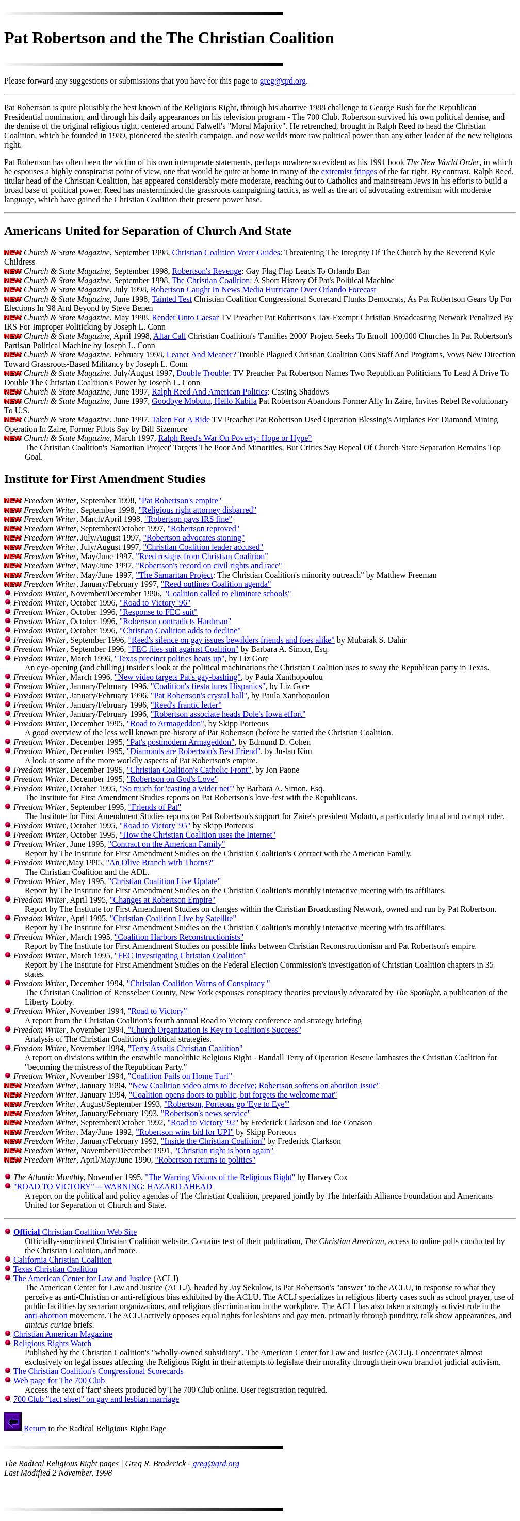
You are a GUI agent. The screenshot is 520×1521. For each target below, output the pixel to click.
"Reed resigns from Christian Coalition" (202, 556)
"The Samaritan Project (174, 574)
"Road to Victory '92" (202, 1122)
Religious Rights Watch (52, 1343)
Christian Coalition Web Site (75, 1232)
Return (25, 1428)
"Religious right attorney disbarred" (197, 509)
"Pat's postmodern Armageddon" (181, 742)
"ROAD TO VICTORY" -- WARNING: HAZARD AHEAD (112, 1186)
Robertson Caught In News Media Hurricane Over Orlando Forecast (263, 289)
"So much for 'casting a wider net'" (177, 788)
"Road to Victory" (156, 1011)
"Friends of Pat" (154, 807)
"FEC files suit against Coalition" (183, 649)
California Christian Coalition (62, 1259)
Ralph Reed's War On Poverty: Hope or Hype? (235, 438)
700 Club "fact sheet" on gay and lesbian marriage (96, 1399)
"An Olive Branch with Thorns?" (160, 862)
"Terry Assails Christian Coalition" (185, 1048)
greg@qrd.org (282, 80)
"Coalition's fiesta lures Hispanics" (208, 686)
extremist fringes (349, 171)
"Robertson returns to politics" (205, 1159)
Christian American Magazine (62, 1334)
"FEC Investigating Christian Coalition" (181, 955)
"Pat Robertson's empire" (179, 500)
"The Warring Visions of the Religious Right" (220, 1177)
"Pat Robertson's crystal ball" (199, 695)
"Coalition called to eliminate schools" (227, 593)
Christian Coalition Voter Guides (226, 252)
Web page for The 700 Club (59, 1380)
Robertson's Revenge (206, 271)
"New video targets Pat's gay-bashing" (178, 677)
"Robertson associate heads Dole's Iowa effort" (228, 714)
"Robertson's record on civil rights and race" (209, 565)
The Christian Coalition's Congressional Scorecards (98, 1371)
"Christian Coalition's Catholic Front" (189, 769)
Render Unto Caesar (185, 317)
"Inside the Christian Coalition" (213, 1141)
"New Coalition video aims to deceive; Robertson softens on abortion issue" (254, 1085)
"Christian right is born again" (224, 1150)
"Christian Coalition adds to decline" (180, 630)
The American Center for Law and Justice (82, 1278)
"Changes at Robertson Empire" (163, 899)
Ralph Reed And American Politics (209, 391)
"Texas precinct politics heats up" (170, 658)
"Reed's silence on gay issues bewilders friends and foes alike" (231, 639)
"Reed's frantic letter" (186, 704)
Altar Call (169, 336)
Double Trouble (202, 373)
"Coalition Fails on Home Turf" (179, 1076)
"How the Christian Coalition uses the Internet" (198, 834)
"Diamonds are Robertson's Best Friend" (194, 751)
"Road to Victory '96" (155, 602)
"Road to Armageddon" (165, 723)
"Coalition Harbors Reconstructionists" (179, 937)
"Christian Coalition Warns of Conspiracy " (198, 983)
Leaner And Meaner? (201, 354)
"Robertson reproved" (203, 528)
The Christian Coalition (211, 280)
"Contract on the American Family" (166, 844)
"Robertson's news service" (206, 1113)
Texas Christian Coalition (55, 1269)
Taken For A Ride (181, 419)
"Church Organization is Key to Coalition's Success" (214, 1029)
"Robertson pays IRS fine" (188, 519)
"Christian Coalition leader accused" (203, 547)
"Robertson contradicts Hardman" (176, 621)
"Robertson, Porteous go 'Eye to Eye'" (226, 1104)
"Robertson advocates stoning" (194, 537)
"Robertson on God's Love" (172, 779)
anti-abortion (46, 1315)
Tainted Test (172, 299)
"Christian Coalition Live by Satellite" (173, 918)
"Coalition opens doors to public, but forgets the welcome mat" (233, 1094)
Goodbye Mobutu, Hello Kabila (204, 401)
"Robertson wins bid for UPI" (185, 1131)
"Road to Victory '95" (155, 825)
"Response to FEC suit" (159, 612)
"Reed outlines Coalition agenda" (216, 584)
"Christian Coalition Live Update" (164, 881)
